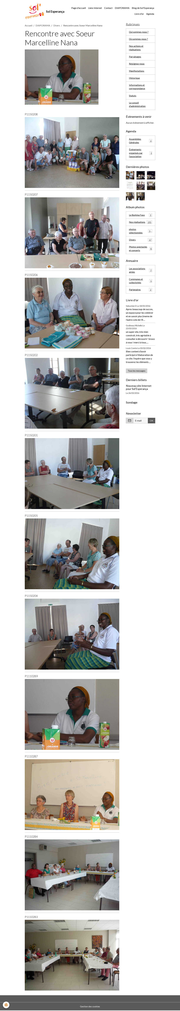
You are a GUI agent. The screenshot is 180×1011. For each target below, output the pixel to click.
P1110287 (31, 756)
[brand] (42, 11)
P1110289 (31, 676)
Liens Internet (95, 8)
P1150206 (31, 275)
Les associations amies (140, 273)
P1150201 (31, 435)
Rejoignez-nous (137, 65)
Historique (134, 79)
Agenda (150, 14)
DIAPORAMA (122, 8)
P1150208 (31, 114)
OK (151, 424)
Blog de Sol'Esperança (143, 8)
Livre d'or (139, 14)
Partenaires (140, 293)
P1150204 (31, 596)
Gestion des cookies (90, 1006)
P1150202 (31, 355)
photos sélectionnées (140, 234)
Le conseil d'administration (137, 106)
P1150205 (31, 516)
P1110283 (31, 917)
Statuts (132, 97)
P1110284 (31, 837)
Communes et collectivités (140, 284)
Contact (108, 8)
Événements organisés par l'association (140, 155)
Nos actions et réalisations (136, 49)
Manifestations (136, 72)
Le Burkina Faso (140, 217)
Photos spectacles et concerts (140, 252)
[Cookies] (6, 1005)
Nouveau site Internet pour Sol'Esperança (138, 391)
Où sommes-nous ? (138, 39)
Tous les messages (136, 374)
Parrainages (135, 57)
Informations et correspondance (137, 88)
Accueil (28, 25)
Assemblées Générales (140, 143)
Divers (56, 25)
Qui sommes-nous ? (139, 32)
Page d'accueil (78, 8)
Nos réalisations (140, 224)
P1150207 (31, 195)
